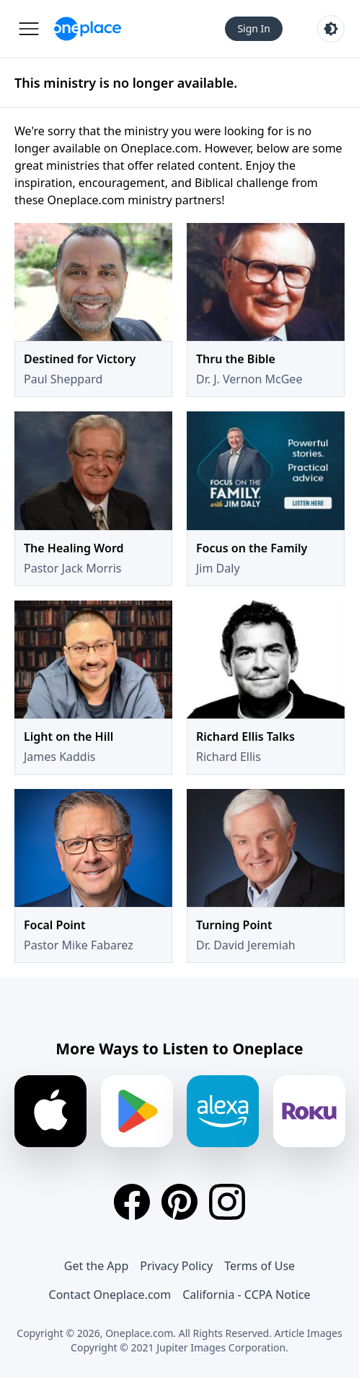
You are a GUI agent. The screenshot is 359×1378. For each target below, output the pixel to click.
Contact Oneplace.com (110, 1294)
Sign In (253, 28)
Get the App (96, 1266)
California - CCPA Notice (246, 1294)
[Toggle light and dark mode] (331, 28)
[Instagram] (227, 1202)
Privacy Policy (176, 1266)
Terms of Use (259, 1266)
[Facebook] (132, 1202)
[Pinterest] (179, 1202)
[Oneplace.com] (87, 29)
